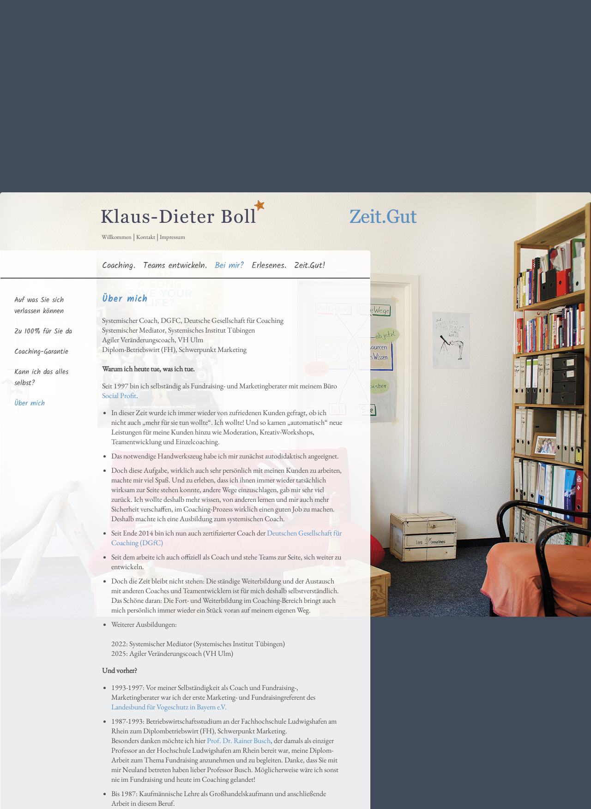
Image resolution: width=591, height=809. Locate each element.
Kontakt (145, 237)
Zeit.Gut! (310, 265)
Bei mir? (229, 265)
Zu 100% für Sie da (43, 331)
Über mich (29, 403)
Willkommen (117, 237)
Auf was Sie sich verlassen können (39, 306)
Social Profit (119, 395)
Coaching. (118, 265)
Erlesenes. (269, 265)
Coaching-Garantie (41, 351)
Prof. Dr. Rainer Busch (239, 740)
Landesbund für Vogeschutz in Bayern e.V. (169, 707)
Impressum (172, 237)
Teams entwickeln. (175, 265)
